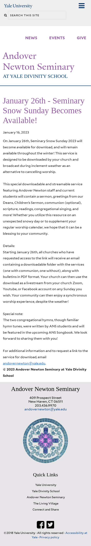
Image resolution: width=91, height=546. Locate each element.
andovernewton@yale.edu (24, 363)
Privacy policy (49, 537)
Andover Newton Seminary (38, 61)
